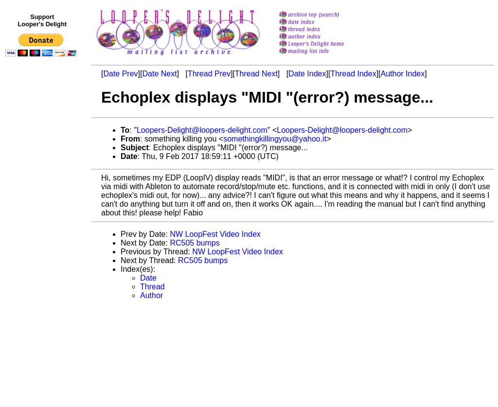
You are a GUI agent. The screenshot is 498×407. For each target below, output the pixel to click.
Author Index (403, 74)
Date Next (159, 74)
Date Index (307, 74)
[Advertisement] (43, 261)
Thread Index (353, 74)
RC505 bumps (194, 243)
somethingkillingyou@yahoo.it (274, 139)
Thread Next (256, 74)
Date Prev (120, 74)
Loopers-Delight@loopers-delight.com (202, 130)
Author (151, 295)
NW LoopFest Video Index (215, 234)
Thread (152, 287)
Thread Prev (209, 74)
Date (148, 278)
